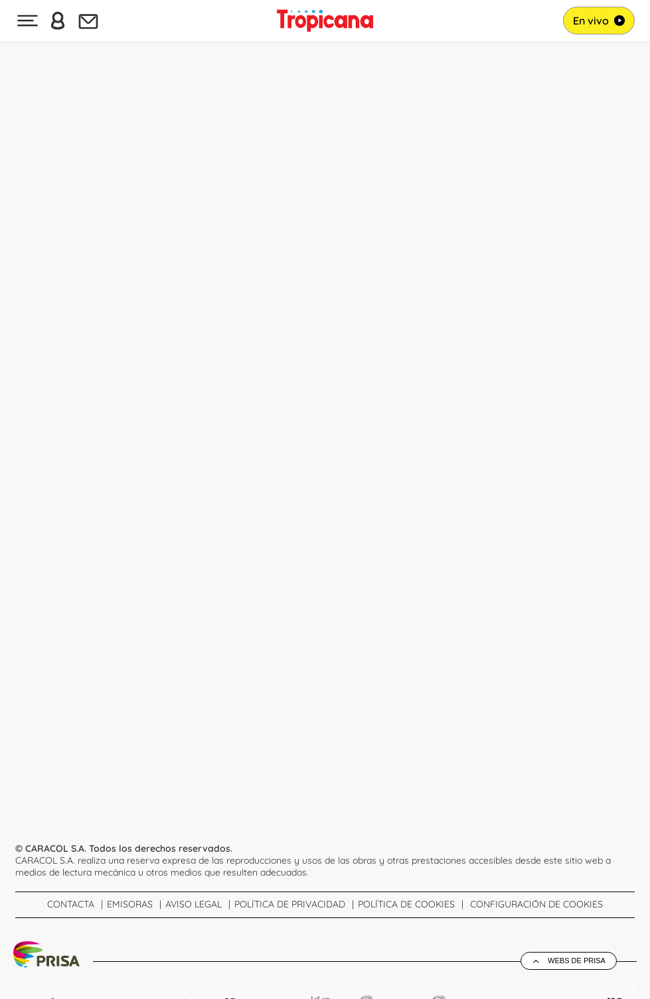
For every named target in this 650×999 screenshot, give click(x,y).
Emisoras (130, 904)
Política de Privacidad (289, 904)
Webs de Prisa (577, 961)
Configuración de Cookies (536, 904)
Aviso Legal (193, 904)
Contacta (70, 904)
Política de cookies (406, 904)
